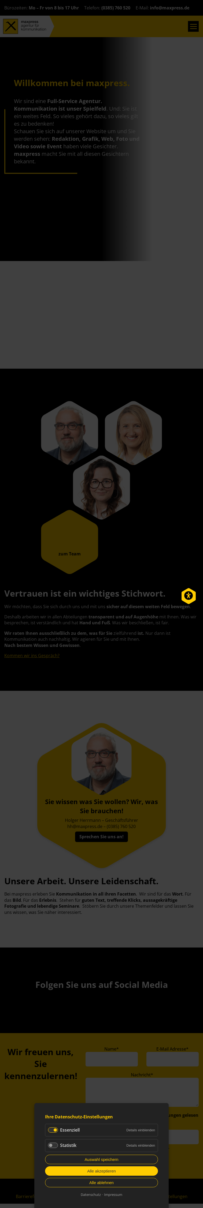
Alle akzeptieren (101, 1171)
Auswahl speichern (102, 1159)
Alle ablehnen (101, 1182)
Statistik (68, 1145)
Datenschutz (91, 1194)
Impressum (113, 1194)
